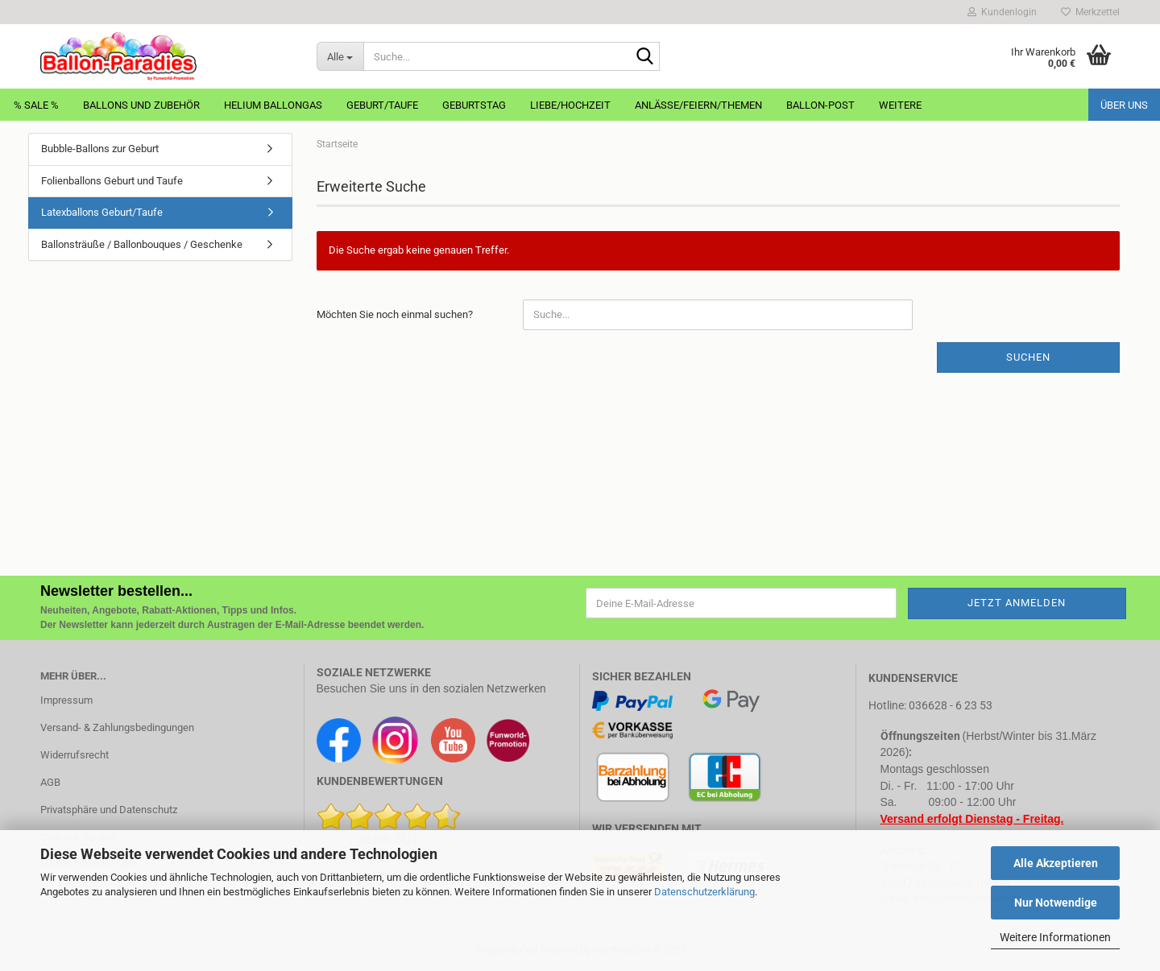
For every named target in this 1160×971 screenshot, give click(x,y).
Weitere (900, 105)
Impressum (66, 700)
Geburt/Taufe (382, 105)
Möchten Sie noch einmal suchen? (395, 314)
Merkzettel (1090, 12)
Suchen (1028, 357)
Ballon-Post (820, 105)
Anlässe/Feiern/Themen (698, 105)
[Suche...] (340, 56)
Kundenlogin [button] (1002, 12)
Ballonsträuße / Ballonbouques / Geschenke (141, 244)
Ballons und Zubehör (141, 105)
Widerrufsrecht (74, 755)
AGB (50, 782)
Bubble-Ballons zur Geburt (100, 149)
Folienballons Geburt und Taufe (112, 181)
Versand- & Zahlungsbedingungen (117, 727)
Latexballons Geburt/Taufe (102, 212)
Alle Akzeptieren (1055, 863)
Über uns (1124, 105)
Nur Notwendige (1055, 902)
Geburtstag (474, 105)
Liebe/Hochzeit (570, 105)
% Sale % (36, 105)
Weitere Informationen (1055, 937)
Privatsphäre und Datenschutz (108, 810)
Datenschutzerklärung (704, 892)
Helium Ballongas (273, 105)
